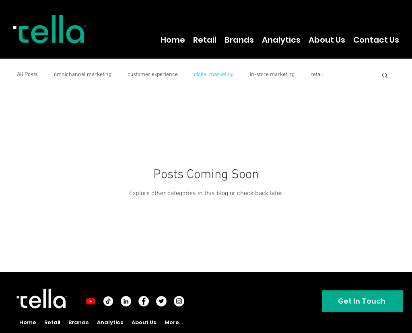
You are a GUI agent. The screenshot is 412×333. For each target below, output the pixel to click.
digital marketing (214, 74)
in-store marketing (272, 74)
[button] (385, 76)
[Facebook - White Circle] (143, 301)
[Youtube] (90, 301)
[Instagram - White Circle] (179, 301)
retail (317, 74)
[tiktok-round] (108, 301)
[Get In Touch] (362, 301)
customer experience (153, 74)
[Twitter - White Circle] (161, 301)
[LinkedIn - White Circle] (126, 301)
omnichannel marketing (82, 74)
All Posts (27, 74)
